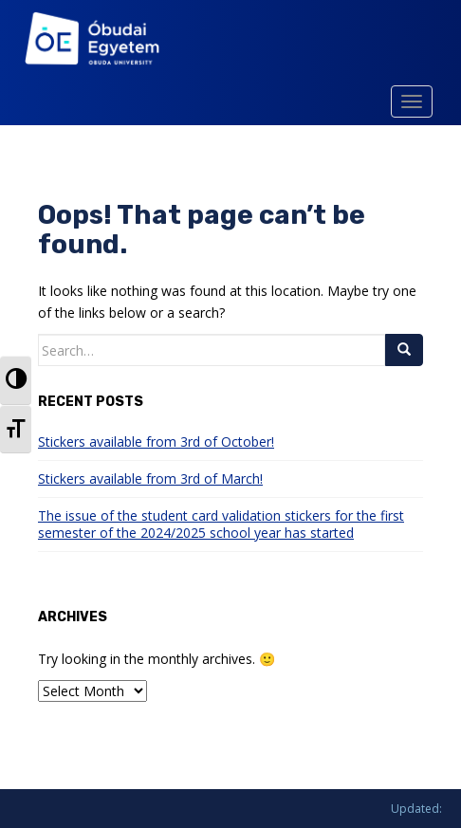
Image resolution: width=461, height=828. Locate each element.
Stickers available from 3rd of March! (150, 478)
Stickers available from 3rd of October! (156, 441)
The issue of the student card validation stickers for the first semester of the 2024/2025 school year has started (221, 524)
